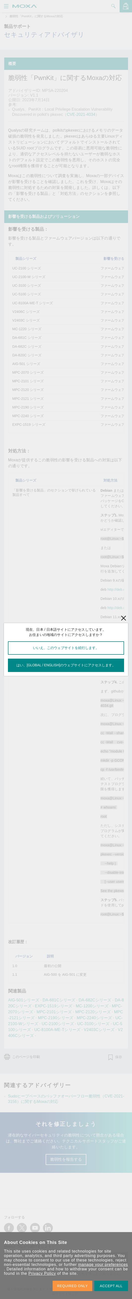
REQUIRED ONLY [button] (72, 1286)
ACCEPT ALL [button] (111, 1286)
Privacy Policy (42, 1273)
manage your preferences (103, 1264)
